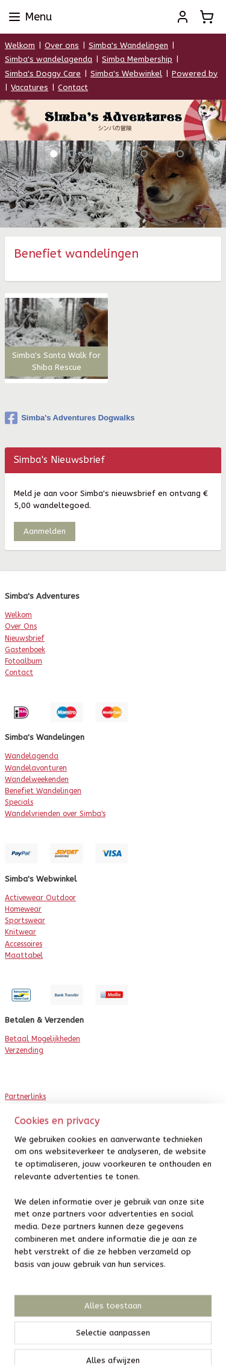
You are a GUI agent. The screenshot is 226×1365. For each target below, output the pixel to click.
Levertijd (19, 1224)
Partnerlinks (25, 1096)
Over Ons (21, 626)
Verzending (24, 1050)
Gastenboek (25, 650)
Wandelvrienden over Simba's (55, 814)
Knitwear (20, 932)
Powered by (195, 73)
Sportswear (25, 920)
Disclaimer (22, 1201)
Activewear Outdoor (40, 898)
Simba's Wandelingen (128, 45)
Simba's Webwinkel (126, 73)
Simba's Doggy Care (43, 73)
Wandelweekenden (37, 779)
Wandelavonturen (36, 768)
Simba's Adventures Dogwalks (69, 418)
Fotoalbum (23, 661)
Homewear (23, 909)
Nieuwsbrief (25, 638)
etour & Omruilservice (46, 1212)
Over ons (62, 45)
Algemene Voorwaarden (46, 1178)
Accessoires (23, 944)
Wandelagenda (31, 756)
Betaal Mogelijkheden (42, 1039)
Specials (19, 802)
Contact (73, 87)
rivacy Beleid (30, 1189)
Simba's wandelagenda (48, 59)
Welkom (20, 45)
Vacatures (29, 87)
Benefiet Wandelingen (43, 791)
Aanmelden (45, 531)
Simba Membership (137, 59)
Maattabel (24, 955)
